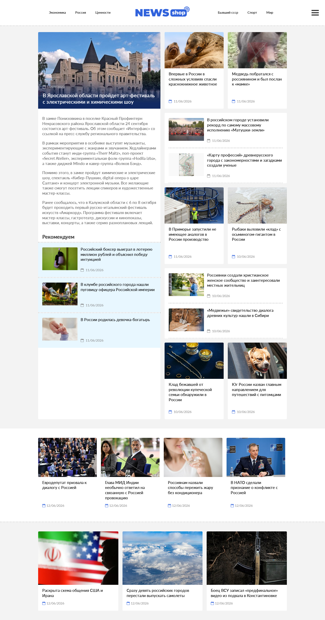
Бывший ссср (228, 12)
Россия (80, 12)
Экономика (57, 12)
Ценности (102, 12)
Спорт (252, 12)
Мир (269, 12)
